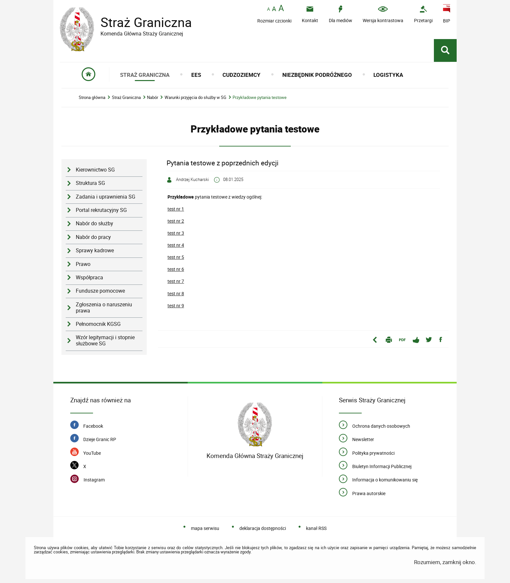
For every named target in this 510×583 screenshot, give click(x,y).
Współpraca (89, 277)
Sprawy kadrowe (95, 250)
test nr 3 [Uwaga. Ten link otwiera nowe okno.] (176, 233)
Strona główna (92, 97)
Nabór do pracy (93, 237)
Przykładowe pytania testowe (260, 97)
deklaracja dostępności (262, 528)
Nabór (152, 97)
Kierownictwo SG (95, 169)
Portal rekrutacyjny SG (101, 210)
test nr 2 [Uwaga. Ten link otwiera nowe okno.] (176, 221)
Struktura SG (90, 183)
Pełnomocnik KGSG (98, 324)
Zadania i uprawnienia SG (105, 196)
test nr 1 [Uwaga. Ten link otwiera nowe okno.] (176, 209)
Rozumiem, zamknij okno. (445, 562)
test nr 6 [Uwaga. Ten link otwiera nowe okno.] (176, 269)
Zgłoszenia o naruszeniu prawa (104, 307)
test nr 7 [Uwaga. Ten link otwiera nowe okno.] (176, 281)
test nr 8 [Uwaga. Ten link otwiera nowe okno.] (176, 293)
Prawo (83, 264)
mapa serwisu (205, 528)
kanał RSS (316, 528)
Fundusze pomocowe (100, 290)
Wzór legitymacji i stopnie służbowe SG (105, 340)
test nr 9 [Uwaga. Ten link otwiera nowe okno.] (176, 305)
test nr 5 (176, 257)
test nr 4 (176, 245)
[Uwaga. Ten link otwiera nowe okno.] (423, 14)
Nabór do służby (94, 223)
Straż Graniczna (141, 22)
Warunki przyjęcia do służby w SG (195, 97)
